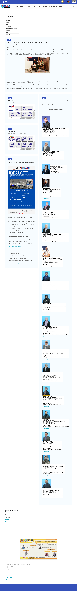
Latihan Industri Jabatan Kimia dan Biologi (21, 162)
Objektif (7, 24)
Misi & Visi (7, 22)
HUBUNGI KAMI (59, 6)
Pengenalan (8, 20)
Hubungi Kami (8, 34)
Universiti (7, 519)
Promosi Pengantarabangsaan (11, 18)
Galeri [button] (7, 32)
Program (7, 530)
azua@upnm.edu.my (14, 263)
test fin (7, 511)
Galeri (6, 579)
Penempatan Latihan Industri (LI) (11, 28)
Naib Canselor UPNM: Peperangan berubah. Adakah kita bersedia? (27, 42)
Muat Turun (8, 30)
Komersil (7, 575)
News (6, 521)
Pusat (6, 532)
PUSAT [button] (40, 6)
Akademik (7, 525)
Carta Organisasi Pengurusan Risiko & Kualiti (13, 512)
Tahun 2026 (11, 101)
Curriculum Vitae (46, 137)
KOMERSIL (45, 6)
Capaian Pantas (8, 577)
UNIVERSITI (22, 6)
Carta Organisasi (8, 26)
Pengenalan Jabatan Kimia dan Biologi (12, 510)
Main (9, 39)
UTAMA (17, 6)
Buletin (6, 534)
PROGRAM (35, 6)
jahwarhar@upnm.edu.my (15, 246)
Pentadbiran (7, 527)
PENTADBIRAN (29, 6)
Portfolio (7, 523)
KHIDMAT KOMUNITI (51, 6)
